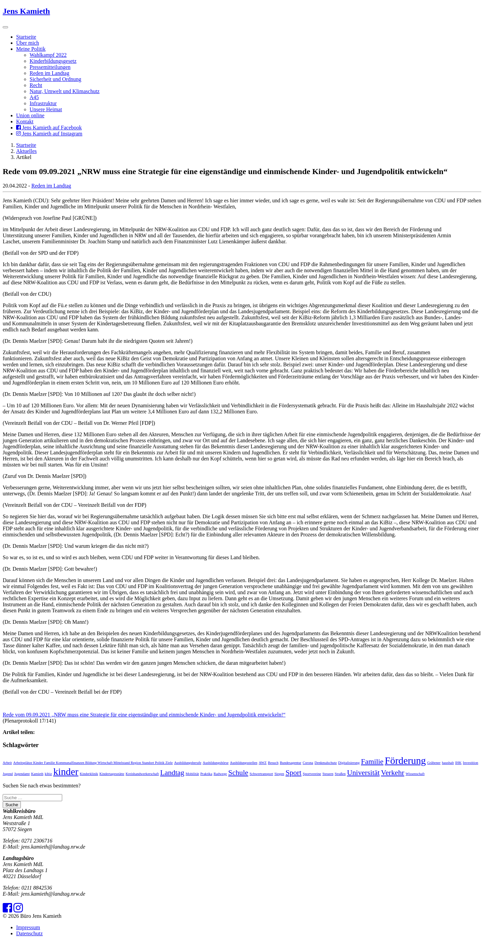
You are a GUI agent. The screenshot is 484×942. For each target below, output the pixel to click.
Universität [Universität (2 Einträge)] (363, 773)
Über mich (27, 43)
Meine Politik (31, 49)
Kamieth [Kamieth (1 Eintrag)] (37, 774)
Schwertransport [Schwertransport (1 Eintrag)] (261, 774)
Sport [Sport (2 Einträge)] (293, 773)
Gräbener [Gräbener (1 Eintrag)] (434, 763)
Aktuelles (26, 151)
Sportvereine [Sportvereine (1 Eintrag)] (312, 774)
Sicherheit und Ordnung (55, 79)
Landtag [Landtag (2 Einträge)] (172, 773)
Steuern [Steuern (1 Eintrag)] (327, 774)
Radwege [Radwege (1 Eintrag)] (220, 774)
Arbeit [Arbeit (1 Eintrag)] (7, 763)
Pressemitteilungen (50, 67)
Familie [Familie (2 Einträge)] (372, 761)
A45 (34, 97)
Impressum (28, 927)
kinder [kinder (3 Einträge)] (65, 771)
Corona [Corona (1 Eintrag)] (307, 763)
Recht (36, 85)
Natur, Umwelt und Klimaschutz (64, 91)
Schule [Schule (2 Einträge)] (238, 773)
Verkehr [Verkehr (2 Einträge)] (392, 773)
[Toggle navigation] (5, 27)
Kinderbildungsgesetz (53, 61)
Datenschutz (29, 933)
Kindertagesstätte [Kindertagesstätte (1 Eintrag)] (111, 774)
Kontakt (25, 121)
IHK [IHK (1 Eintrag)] (458, 763)
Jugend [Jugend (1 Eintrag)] (8, 774)
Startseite (26, 37)
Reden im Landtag (49, 73)
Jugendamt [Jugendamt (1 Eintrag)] (22, 774)
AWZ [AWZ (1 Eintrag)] (263, 763)
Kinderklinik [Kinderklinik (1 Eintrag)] (89, 774)
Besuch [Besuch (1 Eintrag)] (273, 763)
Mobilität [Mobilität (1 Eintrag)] (192, 774)
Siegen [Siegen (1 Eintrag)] (279, 774)
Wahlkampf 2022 (48, 55)
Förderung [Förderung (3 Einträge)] (405, 760)
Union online (30, 115)
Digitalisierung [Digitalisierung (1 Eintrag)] (349, 763)
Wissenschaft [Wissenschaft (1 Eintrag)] (415, 774)
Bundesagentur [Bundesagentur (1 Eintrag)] (290, 763)
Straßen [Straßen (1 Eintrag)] (340, 774)
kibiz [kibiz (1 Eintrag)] (48, 774)
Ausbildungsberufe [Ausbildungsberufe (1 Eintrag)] (187, 763)
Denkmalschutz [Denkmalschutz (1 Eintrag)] (326, 763)
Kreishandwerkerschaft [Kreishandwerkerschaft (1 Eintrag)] (142, 774)
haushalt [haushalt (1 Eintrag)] (448, 763)
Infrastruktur (43, 103)
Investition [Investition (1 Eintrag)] (470, 763)
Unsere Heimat (46, 109)
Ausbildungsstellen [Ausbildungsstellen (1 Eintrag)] (243, 763)
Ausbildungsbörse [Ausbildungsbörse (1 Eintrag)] (216, 763)
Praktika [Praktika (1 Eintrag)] (206, 774)
